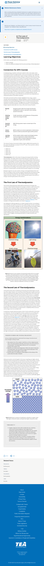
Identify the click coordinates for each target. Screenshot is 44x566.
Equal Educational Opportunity (22, 535)
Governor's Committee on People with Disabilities (22, 538)
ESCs (22, 519)
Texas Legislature (22, 523)
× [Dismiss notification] (42, 8)
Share (13, 455)
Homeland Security (22, 526)
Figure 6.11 (28, 200)
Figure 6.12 (17, 317)
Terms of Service (22, 501)
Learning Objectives (9, 47)
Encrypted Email (22, 506)
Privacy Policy (22, 499)
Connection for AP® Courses (10, 49)
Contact (22, 494)
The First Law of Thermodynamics (12, 52)
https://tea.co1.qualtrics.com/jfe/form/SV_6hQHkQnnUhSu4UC (18, 29)
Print (7, 455)
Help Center (22, 492)
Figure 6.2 (32, 199)
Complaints (22, 511)
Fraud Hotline (22, 509)
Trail (22, 529)
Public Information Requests (22, 513)
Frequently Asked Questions (22, 516)
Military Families (22, 531)
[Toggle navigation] (39, 2)
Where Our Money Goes (22, 533)
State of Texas (22, 521)
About (22, 490)
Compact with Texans (22, 504)
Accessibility (22, 497)
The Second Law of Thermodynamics (12, 54)
